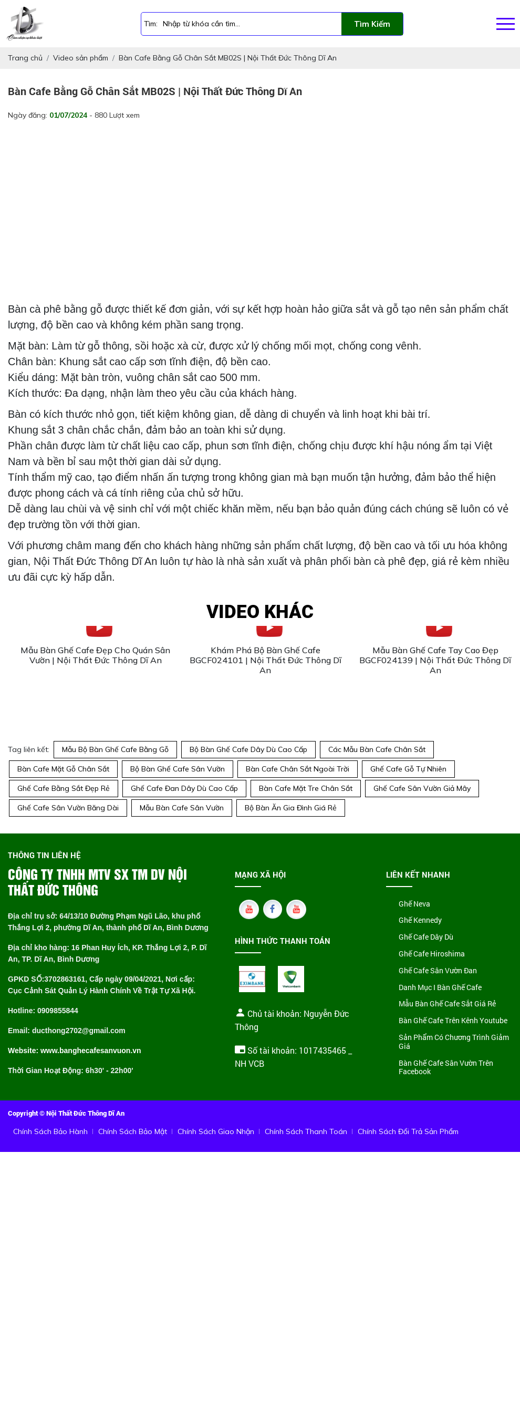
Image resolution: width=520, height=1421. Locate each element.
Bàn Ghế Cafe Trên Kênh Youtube (453, 1020)
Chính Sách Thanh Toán (306, 1131)
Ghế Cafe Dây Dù (426, 937)
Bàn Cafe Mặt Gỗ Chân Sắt (63, 769)
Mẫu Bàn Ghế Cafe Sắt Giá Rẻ (447, 1004)
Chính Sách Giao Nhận (216, 1131)
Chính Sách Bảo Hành (50, 1131)
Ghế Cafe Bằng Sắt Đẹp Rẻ (63, 788)
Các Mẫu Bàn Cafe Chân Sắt (376, 749)
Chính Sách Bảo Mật (132, 1131)
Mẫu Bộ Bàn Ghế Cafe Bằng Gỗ (115, 749)
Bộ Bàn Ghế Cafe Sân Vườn (177, 769)
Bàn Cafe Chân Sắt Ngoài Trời (297, 769)
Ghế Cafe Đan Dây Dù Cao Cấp (184, 788)
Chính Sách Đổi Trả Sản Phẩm (408, 1131)
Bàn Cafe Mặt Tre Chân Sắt (305, 788)
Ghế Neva (414, 904)
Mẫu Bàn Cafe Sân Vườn (182, 807)
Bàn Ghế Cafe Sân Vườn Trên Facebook (446, 1068)
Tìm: (151, 23)
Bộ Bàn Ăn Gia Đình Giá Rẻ (291, 807)
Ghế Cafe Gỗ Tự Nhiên (408, 769)
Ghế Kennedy (420, 920)
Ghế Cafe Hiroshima (432, 954)
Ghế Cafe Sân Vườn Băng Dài (68, 807)
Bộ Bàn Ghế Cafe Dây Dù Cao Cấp (248, 749)
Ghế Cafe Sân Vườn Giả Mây (422, 788)
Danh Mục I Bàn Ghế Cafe (440, 987)
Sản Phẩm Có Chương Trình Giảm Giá (454, 1042)
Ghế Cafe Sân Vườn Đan (438, 970)
